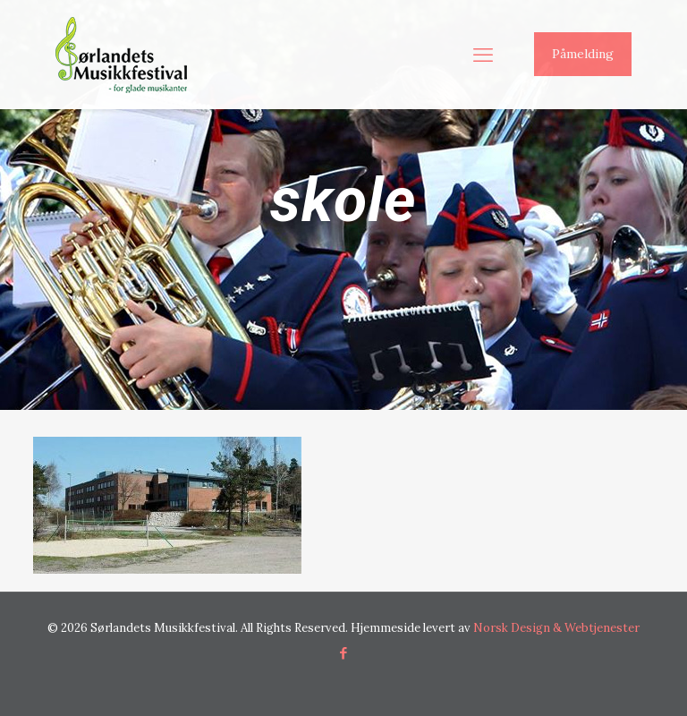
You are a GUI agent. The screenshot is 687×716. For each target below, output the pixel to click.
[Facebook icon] (344, 652)
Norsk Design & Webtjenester (556, 627)
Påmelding (583, 54)
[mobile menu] (483, 54)
